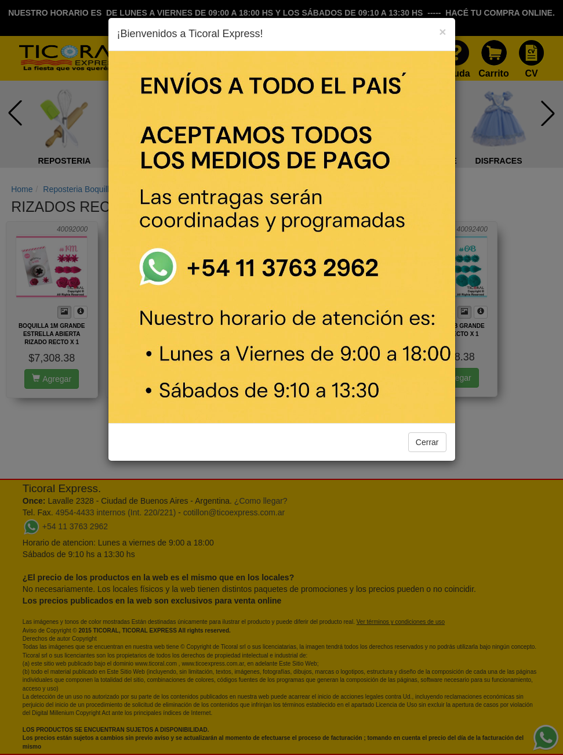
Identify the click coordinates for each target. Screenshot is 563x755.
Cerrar (427, 442)
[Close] (442, 32)
